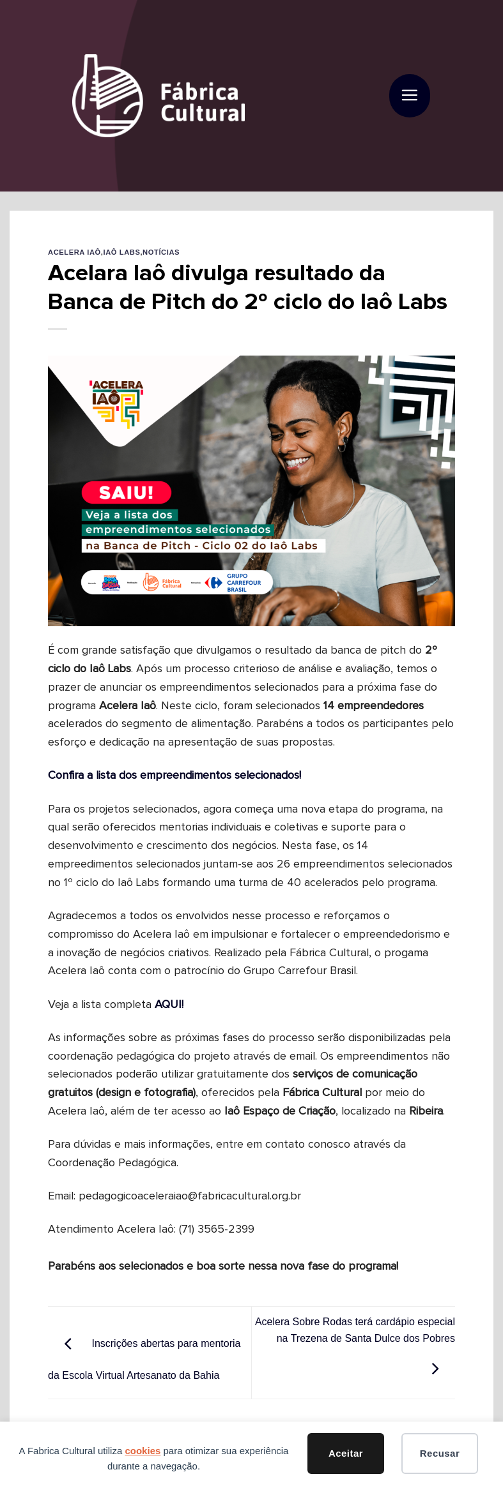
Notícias (161, 252)
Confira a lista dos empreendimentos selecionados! (174, 775)
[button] (409, 96)
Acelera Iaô (74, 252)
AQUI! (169, 1004)
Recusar (440, 1453)
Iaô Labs (122, 252)
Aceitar (346, 1453)
